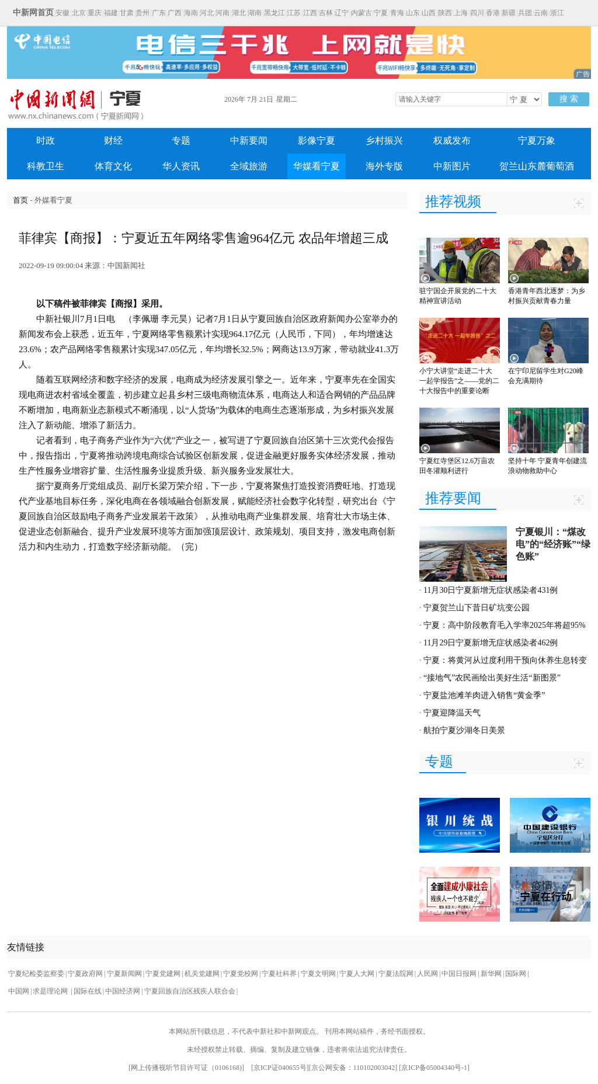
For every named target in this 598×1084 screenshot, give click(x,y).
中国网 (18, 991)
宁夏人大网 (356, 974)
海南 (191, 13)
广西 (175, 13)
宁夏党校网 (240, 974)
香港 (493, 13)
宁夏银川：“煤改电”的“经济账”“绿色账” (553, 544)
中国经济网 (122, 991)
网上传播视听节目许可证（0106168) (186, 1068)
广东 (159, 13)
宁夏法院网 (395, 974)
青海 (397, 13)
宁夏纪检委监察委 (36, 974)
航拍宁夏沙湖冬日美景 (464, 730)
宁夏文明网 (318, 974)
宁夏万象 (536, 140)
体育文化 (113, 166)
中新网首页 (33, 12)
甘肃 (127, 13)
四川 (477, 13)
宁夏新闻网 (124, 974)
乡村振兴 (384, 140)
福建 (111, 13)
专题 (181, 140)
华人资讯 (181, 166)
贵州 (142, 13)
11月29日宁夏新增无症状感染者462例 (490, 642)
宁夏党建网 (162, 974)
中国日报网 (459, 974)
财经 (113, 140)
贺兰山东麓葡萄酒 (536, 166)
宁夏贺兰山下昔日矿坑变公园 (476, 607)
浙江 (557, 13)
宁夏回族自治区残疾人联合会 (189, 991)
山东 (413, 13)
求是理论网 (51, 991)
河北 (207, 13)
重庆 (95, 13)
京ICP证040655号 (280, 1068)
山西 (429, 13)
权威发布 (452, 140)
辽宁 (342, 13)
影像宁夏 (316, 140)
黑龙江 (274, 13)
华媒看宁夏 (316, 166)
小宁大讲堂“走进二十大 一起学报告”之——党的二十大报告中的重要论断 (459, 381)
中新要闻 (248, 140)
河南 (222, 13)
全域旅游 (248, 166)
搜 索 (568, 99)
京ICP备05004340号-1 (434, 1068)
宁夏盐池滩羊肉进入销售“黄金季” (484, 695)
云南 (541, 13)
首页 (20, 200)
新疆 (509, 13)
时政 (45, 140)
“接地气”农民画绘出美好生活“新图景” (492, 677)
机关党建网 (202, 974)
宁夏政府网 (85, 974)
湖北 (239, 13)
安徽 (62, 13)
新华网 (491, 974)
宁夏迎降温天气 (452, 712)
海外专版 (384, 166)
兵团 (525, 13)
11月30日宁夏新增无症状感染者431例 (490, 590)
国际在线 (88, 991)
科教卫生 (45, 166)
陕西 (445, 13)
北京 (79, 13)
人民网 (427, 974)
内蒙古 (361, 13)
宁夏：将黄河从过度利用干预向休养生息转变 (505, 660)
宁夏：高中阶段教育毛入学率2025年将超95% (504, 625)
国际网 (515, 974)
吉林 (326, 13)
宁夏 (381, 13)
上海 (461, 13)
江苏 (294, 13)
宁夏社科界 (279, 974)
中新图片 (452, 166)
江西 (310, 13)
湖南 (255, 13)
